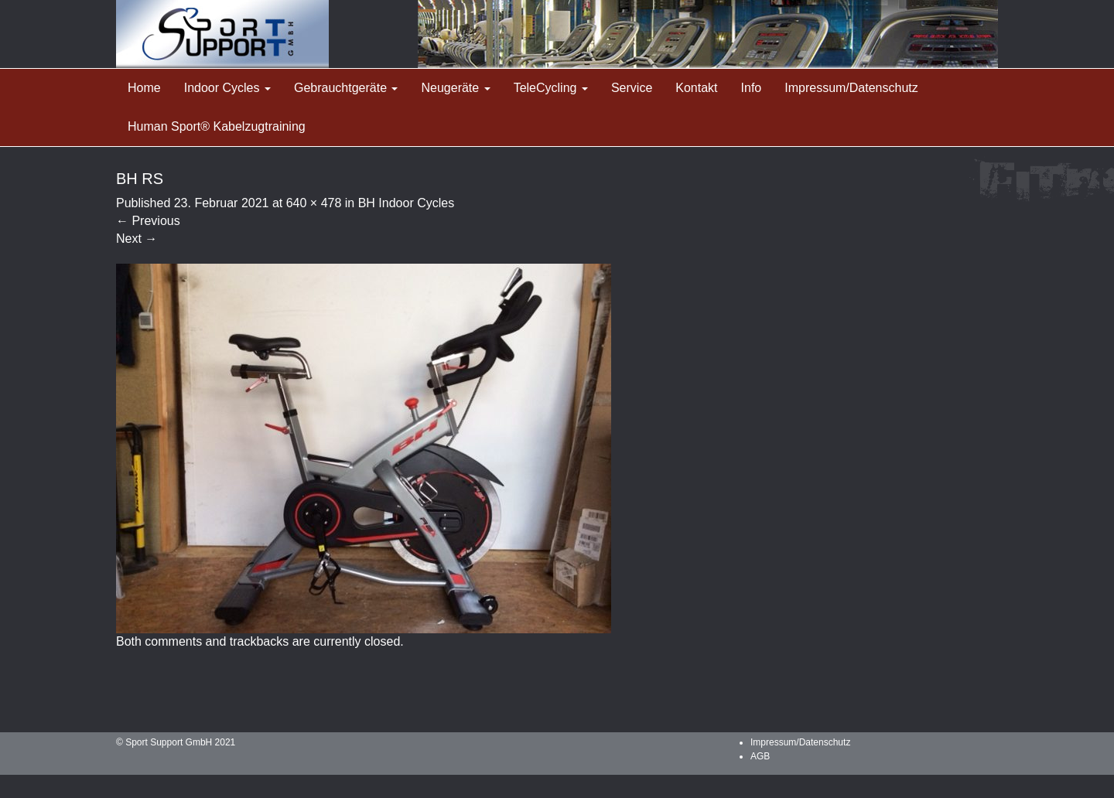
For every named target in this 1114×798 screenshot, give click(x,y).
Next (136, 238)
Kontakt (696, 87)
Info (751, 87)
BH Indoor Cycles (406, 203)
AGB (760, 756)
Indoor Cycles (227, 87)
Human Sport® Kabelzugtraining (217, 126)
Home (144, 87)
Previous (148, 220)
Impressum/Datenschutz (851, 87)
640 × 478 (314, 203)
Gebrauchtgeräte (346, 87)
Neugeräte (455, 87)
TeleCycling (551, 87)
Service (631, 87)
